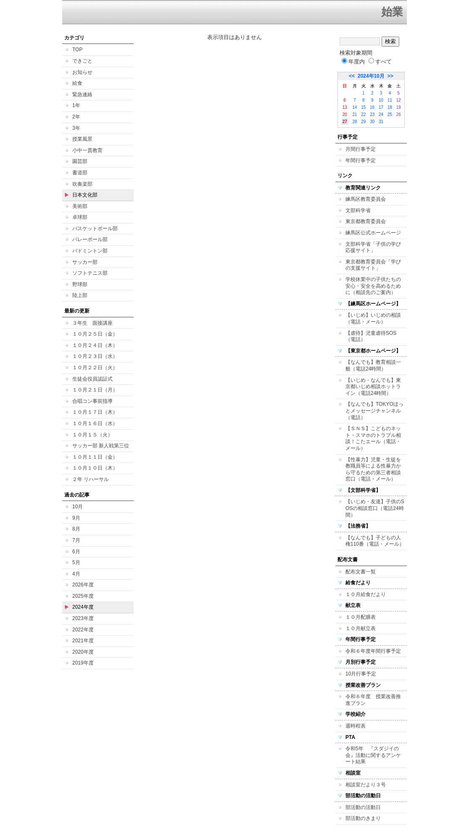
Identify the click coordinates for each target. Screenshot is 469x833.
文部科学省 (358, 210)
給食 (77, 83)
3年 (76, 128)
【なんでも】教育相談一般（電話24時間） (373, 365)
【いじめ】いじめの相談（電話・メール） (373, 318)
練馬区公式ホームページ (373, 233)
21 (354, 114)
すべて (380, 61)
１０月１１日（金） (95, 457)
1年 (76, 105)
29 (363, 121)
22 (363, 114)
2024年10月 (371, 76)
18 (389, 107)
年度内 (353, 61)
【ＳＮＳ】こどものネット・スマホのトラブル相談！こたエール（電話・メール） (373, 438)
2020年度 (83, 652)
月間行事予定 (360, 149)
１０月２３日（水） (95, 356)
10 (381, 100)
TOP (77, 50)
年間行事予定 (360, 160)
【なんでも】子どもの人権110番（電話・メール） (374, 541)
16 (372, 107)
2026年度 (83, 585)
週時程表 (355, 726)
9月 (76, 518)
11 (389, 100)
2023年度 (83, 618)
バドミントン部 (90, 251)
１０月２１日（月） (95, 390)
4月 (76, 574)
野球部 (79, 284)
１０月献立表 (360, 628)
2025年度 (83, 596)
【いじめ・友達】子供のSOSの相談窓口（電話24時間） (374, 508)
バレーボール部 (90, 239)
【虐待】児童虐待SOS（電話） (370, 336)
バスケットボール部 (95, 228)
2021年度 (83, 641)
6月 (76, 551)
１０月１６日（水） (95, 423)
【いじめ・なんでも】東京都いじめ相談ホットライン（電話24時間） (373, 386)
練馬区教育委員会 (365, 199)
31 (381, 121)
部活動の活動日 (363, 807)
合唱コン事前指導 (92, 401)
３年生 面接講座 (92, 323)
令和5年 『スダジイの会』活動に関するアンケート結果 (373, 755)
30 (372, 121)
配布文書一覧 (360, 572)
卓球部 (79, 217)
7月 (76, 540)
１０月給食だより (365, 594)
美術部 (79, 206)
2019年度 (83, 663)
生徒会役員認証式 (92, 379)
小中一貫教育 (87, 150)
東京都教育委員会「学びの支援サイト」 (373, 265)
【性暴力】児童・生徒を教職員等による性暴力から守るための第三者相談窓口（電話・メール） (373, 469)
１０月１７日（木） (95, 412)
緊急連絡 (82, 94)
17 (381, 107)
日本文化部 (84, 195)
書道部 (79, 173)
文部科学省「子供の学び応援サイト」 (373, 247)
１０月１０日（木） (95, 468)
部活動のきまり (363, 818)
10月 (77, 507)
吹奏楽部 (82, 184)
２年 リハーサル (90, 479)
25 (389, 114)
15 (363, 107)
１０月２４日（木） (95, 345)
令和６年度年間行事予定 (373, 651)
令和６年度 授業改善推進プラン (373, 700)
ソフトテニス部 (90, 273)
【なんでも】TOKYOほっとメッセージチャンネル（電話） (374, 410)
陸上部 (79, 295)
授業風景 (82, 139)
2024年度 (83, 607)
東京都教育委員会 (365, 221)
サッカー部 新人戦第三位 (100, 446)
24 (381, 114)
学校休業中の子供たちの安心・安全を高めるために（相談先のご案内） (373, 285)
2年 (76, 117)
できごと (82, 61)
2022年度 (83, 630)
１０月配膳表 (360, 617)
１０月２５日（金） (95, 334)
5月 (76, 562)
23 (372, 114)
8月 (76, 529)
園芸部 (79, 161)
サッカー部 (84, 262)
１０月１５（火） (92, 435)
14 (354, 107)
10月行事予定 (360, 674)
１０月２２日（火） (95, 368)
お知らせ (82, 72)
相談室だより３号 (365, 785)
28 (354, 121)
